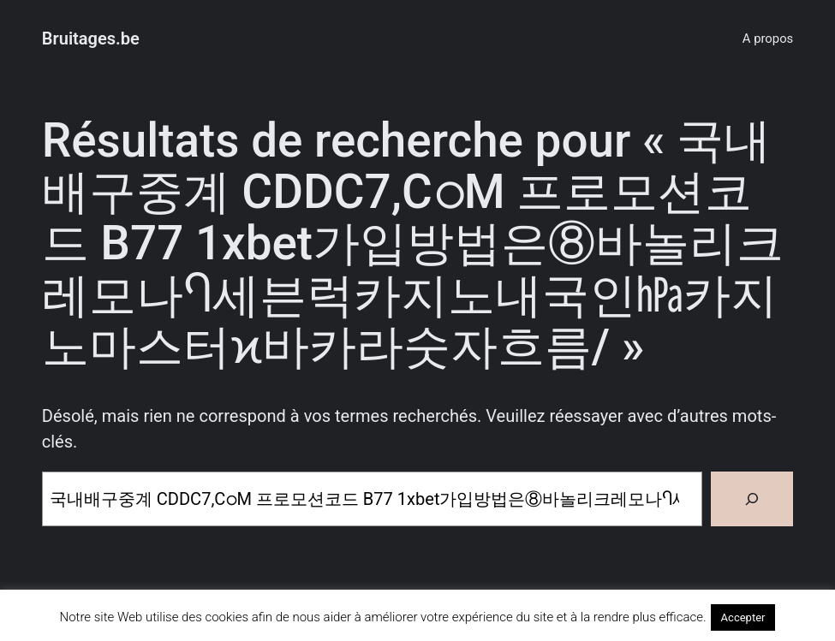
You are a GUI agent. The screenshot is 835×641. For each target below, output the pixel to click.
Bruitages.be (91, 38)
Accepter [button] (743, 617)
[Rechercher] (752, 499)
